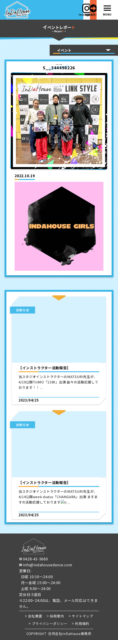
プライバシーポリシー (49, 623)
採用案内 (57, 616)
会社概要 (35, 616)
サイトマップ (82, 616)
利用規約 (82, 623)
